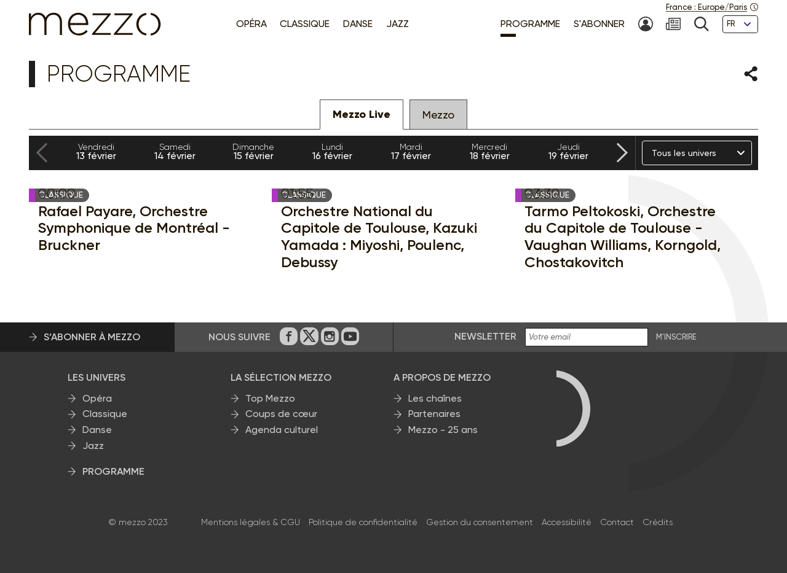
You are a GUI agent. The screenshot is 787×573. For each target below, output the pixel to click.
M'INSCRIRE (676, 337)
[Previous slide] (42, 153)
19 (568, 152)
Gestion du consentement (479, 522)
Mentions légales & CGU (250, 522)
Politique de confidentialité (363, 522)
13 (96, 152)
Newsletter (485, 336)
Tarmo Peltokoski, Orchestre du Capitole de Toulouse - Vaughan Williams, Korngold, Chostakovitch (622, 236)
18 (489, 152)
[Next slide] (622, 153)
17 (410, 152)
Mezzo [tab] (438, 114)
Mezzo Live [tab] (361, 114)
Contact (617, 522)
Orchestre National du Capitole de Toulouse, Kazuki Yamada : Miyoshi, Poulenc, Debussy (379, 236)
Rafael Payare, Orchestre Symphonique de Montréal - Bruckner (134, 228)
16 (332, 152)
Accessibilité (566, 522)
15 (253, 152)
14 (174, 152)
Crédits (658, 522)
